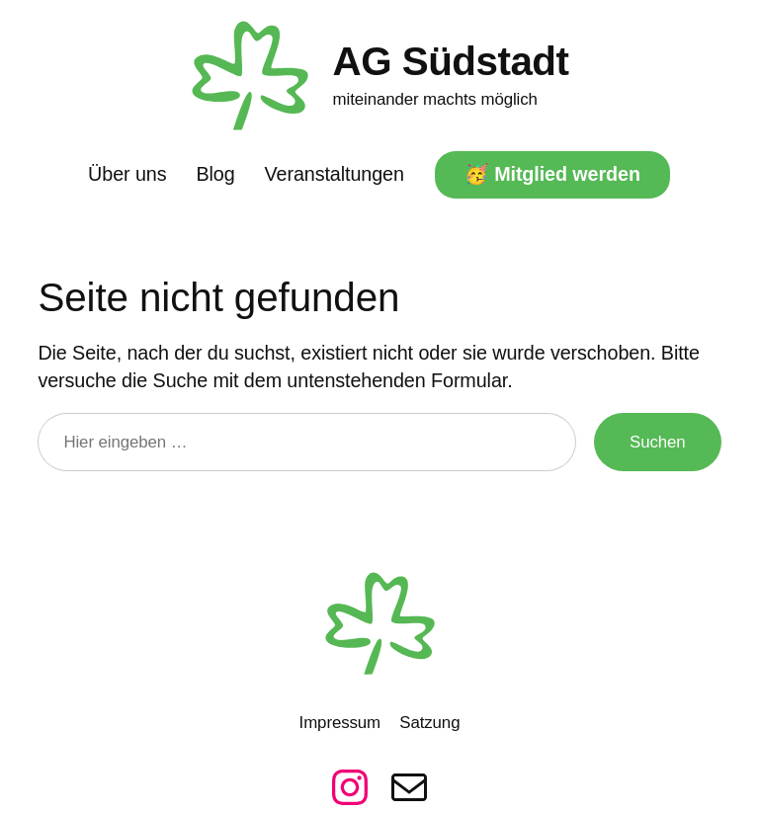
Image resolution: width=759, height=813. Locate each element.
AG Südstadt (451, 61)
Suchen (658, 442)
